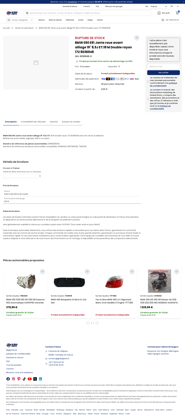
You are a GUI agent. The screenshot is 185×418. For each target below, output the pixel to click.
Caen (127, 414)
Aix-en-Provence (12, 414)
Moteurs (42, 20)
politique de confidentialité (163, 84)
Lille (76, 410)
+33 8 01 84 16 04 (56, 365)
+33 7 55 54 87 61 (56, 362)
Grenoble (119, 410)
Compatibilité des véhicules (33, 121)
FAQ (97, 6)
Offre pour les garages (114, 6)
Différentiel (70, 20)
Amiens (59, 414)
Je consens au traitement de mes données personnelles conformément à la (163, 81)
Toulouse (28, 410)
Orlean (90, 414)
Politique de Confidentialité (160, 107)
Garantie (54, 121)
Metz (74, 414)
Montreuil (104, 414)
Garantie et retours (70, 6)
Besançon (82, 414)
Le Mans (169, 410)
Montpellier (51, 410)
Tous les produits (13, 365)
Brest (38, 414)
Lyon (21, 410)
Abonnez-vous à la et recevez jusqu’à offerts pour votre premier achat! (91, 2)
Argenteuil (113, 414)
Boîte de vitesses (55, 20)
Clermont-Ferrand (28, 414)
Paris (8, 410)
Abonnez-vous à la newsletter (19, 372)
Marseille (14, 410)
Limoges (45, 414)
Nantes (42, 410)
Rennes (82, 410)
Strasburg (60, 410)
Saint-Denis (159, 410)
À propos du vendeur (71, 121)
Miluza (121, 414)
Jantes (80, 20)
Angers (133, 410)
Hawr (95, 410)
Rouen (96, 414)
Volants (100, 20)
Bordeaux (69, 410)
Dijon (127, 410)
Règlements (11, 350)
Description (11, 121)
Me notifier (164, 72)
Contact (86, 6)
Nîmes (139, 410)
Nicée (36, 410)
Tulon (112, 410)
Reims (88, 410)
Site (146, 6)
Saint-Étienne (103, 410)
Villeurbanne (149, 410)
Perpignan (67, 414)
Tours (52, 414)
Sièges (90, 20)
